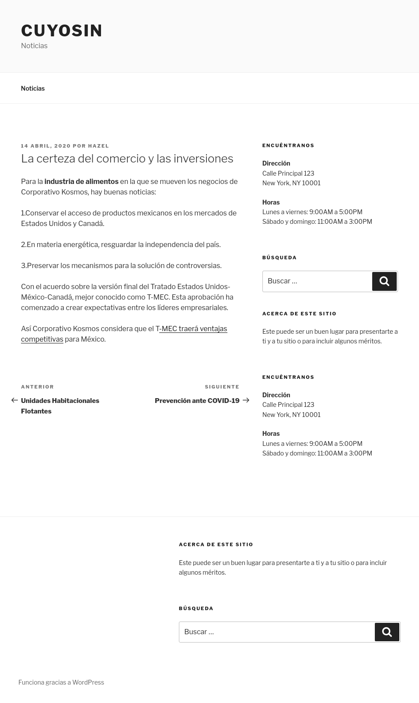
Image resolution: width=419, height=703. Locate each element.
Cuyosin (62, 30)
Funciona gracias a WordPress (61, 682)
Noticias (33, 88)
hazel (98, 146)
